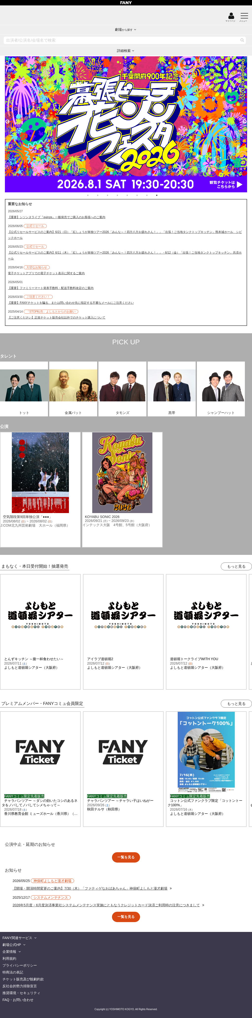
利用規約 (9, 958)
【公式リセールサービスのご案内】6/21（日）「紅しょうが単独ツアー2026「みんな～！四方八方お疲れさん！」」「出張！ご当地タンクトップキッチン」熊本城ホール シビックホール (125, 235)
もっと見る (236, 566)
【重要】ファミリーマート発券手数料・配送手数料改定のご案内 (51, 288)
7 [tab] (152, 195)
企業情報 (9, 952)
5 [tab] (132, 195)
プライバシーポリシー (19, 965)
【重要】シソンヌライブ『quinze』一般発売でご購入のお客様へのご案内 (56, 217)
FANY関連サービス (17, 938)
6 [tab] (142, 195)
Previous (7, 119)
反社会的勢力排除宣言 (19, 986)
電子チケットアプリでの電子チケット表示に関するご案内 (46, 273)
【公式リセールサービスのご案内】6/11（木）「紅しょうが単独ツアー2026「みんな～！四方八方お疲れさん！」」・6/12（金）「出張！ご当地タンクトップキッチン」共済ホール (124, 255)
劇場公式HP (11, 945)
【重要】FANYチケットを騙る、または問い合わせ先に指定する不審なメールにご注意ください (71, 302)
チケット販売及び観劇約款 (23, 979)
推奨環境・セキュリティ (21, 993)
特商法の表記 (12, 972)
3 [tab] (112, 195)
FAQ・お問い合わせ (17, 1000)
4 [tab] (122, 195)
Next (244, 119)
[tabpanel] (126, 124)
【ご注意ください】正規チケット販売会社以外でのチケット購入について (56, 317)
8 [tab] (161, 195)
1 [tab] (93, 195)
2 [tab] (102, 195)
